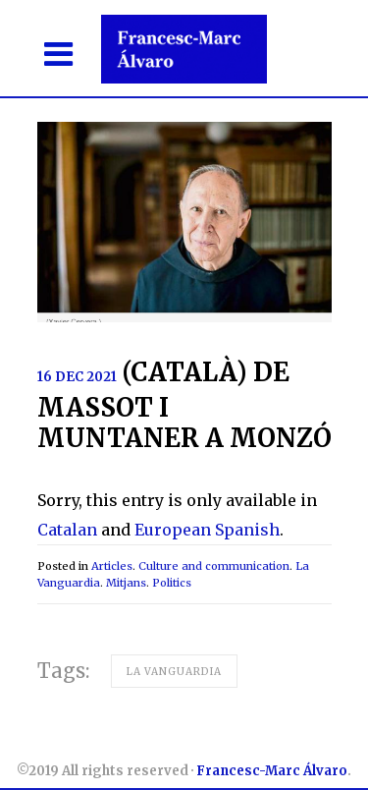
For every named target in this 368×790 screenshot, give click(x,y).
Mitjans (126, 583)
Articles (111, 566)
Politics (171, 583)
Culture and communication (213, 566)
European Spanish (207, 529)
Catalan (67, 529)
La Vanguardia (174, 671)
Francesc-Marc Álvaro (271, 770)
